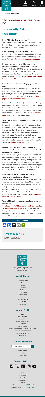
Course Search (23, 292)
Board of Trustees (22, 326)
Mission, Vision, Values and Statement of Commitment (23, 328)
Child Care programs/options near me (25, 59)
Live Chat (23, 382)
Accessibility (23, 324)
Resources (20, 20)
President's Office (22, 316)
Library (23, 297)
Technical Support (23, 299)
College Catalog (23, 294)
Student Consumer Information (23, 331)
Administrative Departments (23, 321)
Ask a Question (23, 380)
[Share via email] (19, 225)
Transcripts (23, 302)
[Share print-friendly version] (23, 225)
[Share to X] (14, 225)
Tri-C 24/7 (22, 378)
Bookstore (23, 290)
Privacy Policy (22, 335)
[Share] (4, 225)
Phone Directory (23, 375)
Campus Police (23, 355)
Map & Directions (22, 350)
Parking (23, 353)
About (22, 314)
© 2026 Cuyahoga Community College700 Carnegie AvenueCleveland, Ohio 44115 (22, 269)
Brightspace (23, 287)
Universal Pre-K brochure (18, 142)
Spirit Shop (23, 304)
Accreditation (22, 319)
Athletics (23, 285)
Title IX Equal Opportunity (22, 333)
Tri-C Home (8, 20)
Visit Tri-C (23, 373)
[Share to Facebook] (9, 225)
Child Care (33, 20)
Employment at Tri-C (23, 280)
